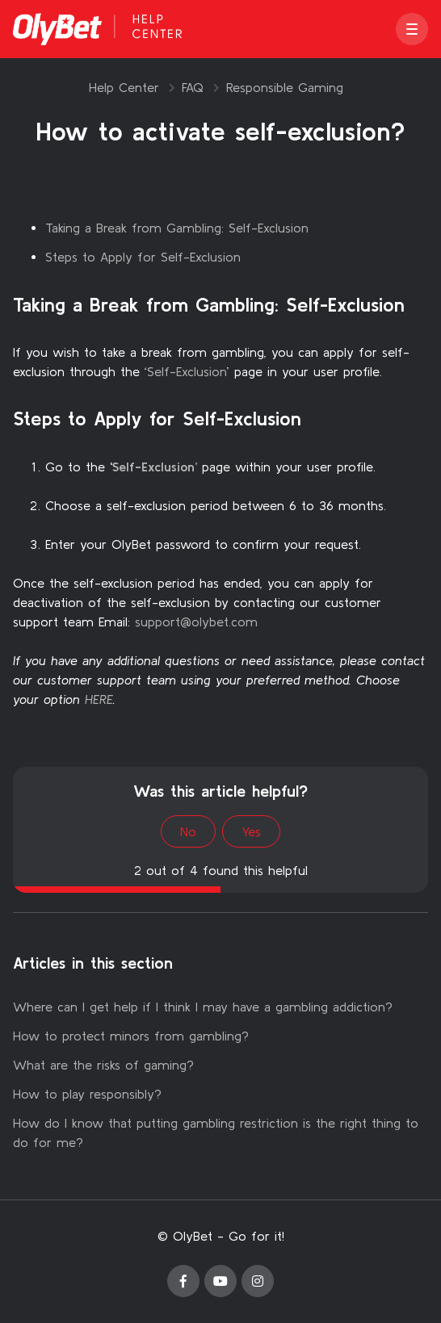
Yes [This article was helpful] (251, 831)
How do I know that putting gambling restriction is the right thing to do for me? (215, 1132)
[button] (412, 29)
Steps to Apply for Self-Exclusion (143, 256)
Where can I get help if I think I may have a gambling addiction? (203, 1006)
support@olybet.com (196, 621)
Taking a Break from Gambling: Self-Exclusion (177, 227)
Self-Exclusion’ (154, 466)
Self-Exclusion (187, 371)
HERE (99, 699)
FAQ (193, 87)
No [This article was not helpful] (188, 831)
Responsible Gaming (284, 87)
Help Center (124, 87)
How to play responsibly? (87, 1093)
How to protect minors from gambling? (131, 1035)
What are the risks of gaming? (103, 1064)
